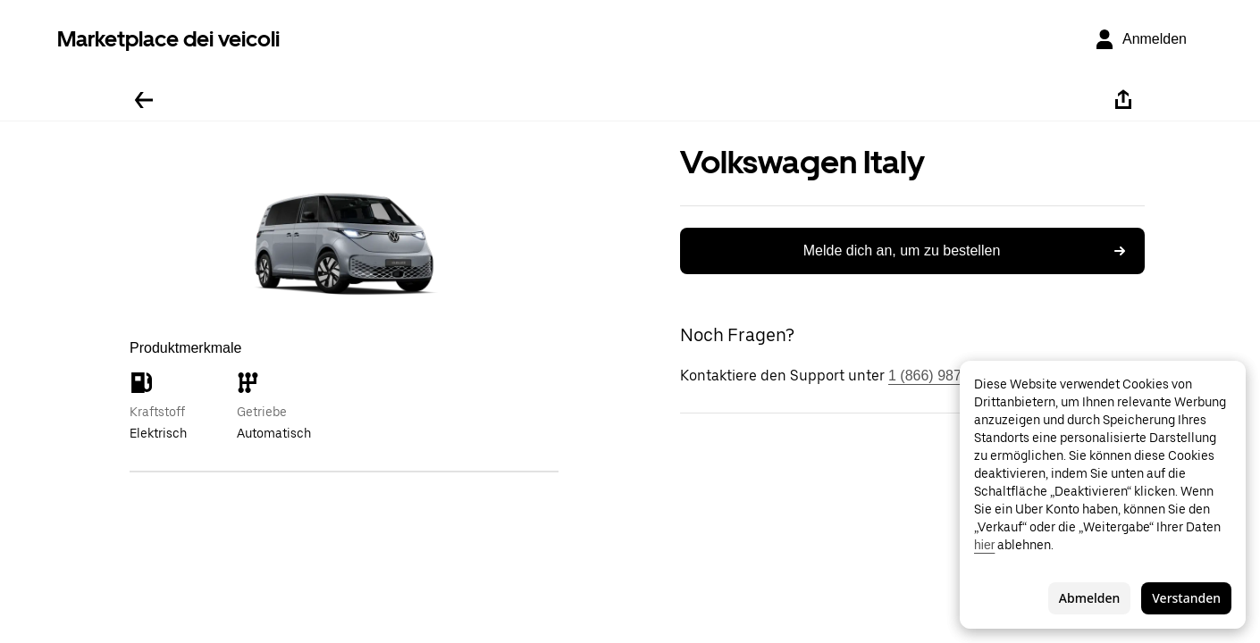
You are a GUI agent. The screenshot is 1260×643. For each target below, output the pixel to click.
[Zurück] (143, 100)
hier (984, 545)
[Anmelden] (1140, 39)
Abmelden (1089, 597)
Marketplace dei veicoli (168, 39)
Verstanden (1186, 597)
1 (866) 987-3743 (943, 375)
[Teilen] (1123, 100)
